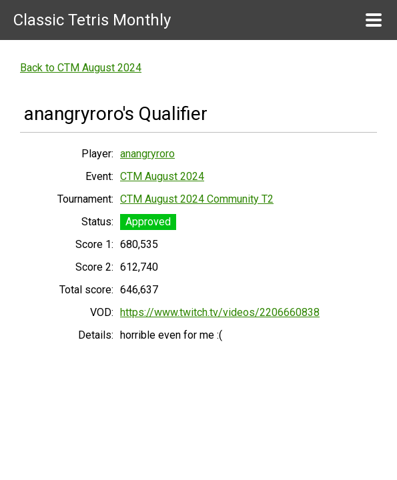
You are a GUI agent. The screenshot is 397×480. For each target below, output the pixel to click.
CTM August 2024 (162, 176)
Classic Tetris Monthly (92, 20)
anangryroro (147, 153)
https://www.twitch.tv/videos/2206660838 (220, 312)
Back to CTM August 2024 (80, 67)
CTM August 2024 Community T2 (197, 199)
